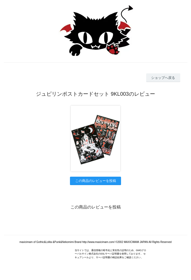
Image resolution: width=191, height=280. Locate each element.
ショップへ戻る (163, 78)
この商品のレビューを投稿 (95, 181)
